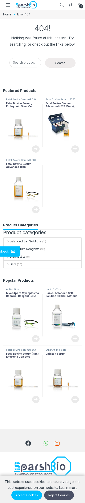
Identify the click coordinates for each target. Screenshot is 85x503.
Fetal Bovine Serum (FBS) (21, 99)
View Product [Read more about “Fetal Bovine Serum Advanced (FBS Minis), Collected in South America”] (75, 149)
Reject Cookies (59, 495)
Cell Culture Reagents (21, 249)
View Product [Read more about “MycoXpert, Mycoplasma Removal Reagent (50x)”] (36, 338)
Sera (10, 264)
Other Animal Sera (55, 349)
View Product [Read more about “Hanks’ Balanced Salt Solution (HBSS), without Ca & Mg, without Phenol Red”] (75, 338)
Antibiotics (12, 289)
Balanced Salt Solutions (23, 241)
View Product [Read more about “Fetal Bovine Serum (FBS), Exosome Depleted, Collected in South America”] (36, 399)
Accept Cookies (27, 495)
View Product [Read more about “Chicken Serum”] (75, 399)
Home (7, 14)
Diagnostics (14, 256)
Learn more (68, 487)
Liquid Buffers (53, 289)
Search (62, 5)
